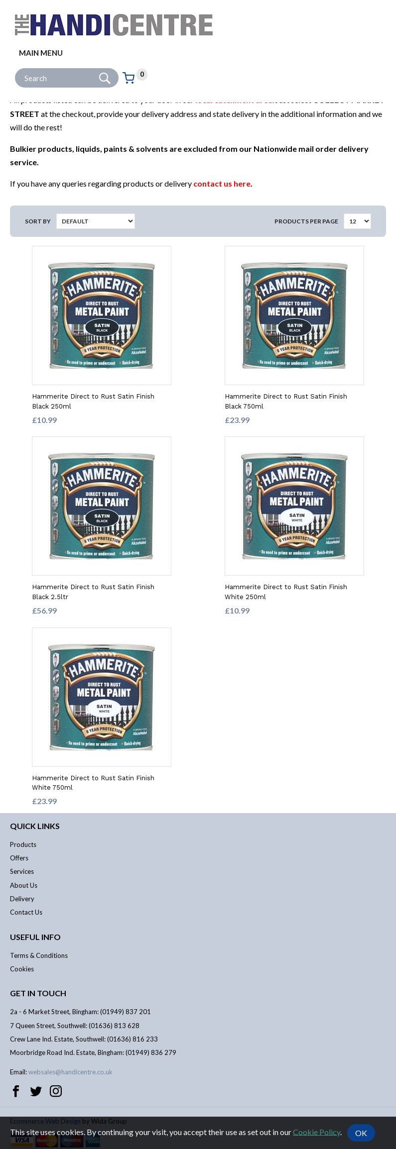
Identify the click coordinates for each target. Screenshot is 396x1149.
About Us (23, 885)
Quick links (35, 826)
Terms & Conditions (39, 955)
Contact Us (26, 912)
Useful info (35, 936)
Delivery (22, 899)
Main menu (41, 52)
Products (23, 844)
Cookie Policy (316, 1131)
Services (22, 871)
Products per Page (306, 221)
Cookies (22, 969)
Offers (19, 858)
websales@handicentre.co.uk (70, 1072)
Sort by (38, 221)
